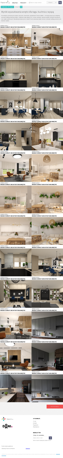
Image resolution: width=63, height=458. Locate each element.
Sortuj (16, 7)
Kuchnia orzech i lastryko (47, 323)
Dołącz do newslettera (38, 435)
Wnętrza (15, 3)
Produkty (24, 3)
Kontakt (35, 423)
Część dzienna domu (16, 71)
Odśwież (21, 7)
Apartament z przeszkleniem (47, 166)
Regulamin (35, 425)
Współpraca (36, 427)
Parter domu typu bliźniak (16, 40)
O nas (34, 421)
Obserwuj (28, 448)
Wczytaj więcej (55, 406)
